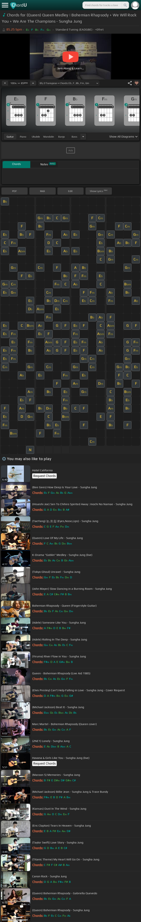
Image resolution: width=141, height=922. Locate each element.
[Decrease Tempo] (5, 83)
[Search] (125, 5)
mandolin (48, 136)
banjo (61, 136)
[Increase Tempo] (33, 83)
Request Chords (44, 476)
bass (74, 136)
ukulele (36, 136)
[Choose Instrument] (83, 136)
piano (23, 136)
